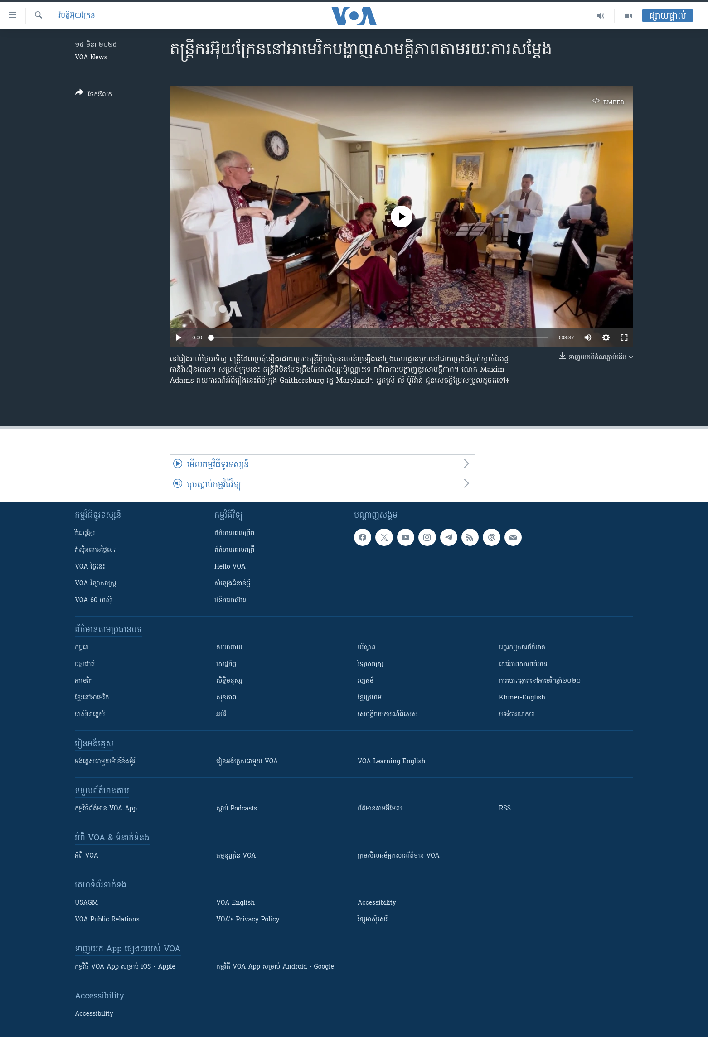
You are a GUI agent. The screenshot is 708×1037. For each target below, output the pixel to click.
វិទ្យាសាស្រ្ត (370, 664)
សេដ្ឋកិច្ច (226, 664)
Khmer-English (522, 698)
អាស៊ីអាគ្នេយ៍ (90, 714)
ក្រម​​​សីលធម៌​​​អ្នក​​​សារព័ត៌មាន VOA (399, 856)
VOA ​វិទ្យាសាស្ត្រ (95, 583)
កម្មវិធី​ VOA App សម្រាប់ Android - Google (275, 967)
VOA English (235, 903)
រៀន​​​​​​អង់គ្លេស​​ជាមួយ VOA (247, 762)
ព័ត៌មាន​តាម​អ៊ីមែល (380, 809)
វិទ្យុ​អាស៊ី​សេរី (373, 920)
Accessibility (377, 903)
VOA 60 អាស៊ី (93, 600)
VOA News (91, 58)
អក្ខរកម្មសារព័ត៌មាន (522, 647)
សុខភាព (226, 698)
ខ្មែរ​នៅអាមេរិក (92, 698)
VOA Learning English (392, 762)
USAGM (86, 903)
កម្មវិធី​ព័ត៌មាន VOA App (106, 809)
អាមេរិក (84, 681)
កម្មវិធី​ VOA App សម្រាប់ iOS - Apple (125, 967)
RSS (505, 809)
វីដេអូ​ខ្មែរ (85, 533)
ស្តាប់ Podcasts (236, 809)
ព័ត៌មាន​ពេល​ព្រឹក (234, 533)
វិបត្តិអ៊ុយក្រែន (76, 15)
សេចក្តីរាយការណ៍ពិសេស (388, 714)
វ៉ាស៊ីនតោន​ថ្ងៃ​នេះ (95, 550)
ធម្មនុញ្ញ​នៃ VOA (236, 856)
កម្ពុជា (82, 647)
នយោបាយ (229, 647)
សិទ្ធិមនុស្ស (229, 681)
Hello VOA (230, 567)
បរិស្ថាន (367, 647)
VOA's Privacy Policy (248, 920)
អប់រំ (221, 714)
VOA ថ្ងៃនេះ (90, 567)
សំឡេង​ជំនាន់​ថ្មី (232, 583)
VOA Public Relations (107, 920)
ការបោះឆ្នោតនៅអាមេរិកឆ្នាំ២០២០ (540, 681)
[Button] (93, 95)
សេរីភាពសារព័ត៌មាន (523, 664)
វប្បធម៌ (365, 681)
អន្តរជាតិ (85, 664)
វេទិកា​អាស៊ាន (230, 600)
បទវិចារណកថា (517, 714)
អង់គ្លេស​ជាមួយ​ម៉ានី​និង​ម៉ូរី (105, 762)
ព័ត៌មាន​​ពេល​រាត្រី (234, 550)
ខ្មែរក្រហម (370, 698)
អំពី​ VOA (86, 856)
